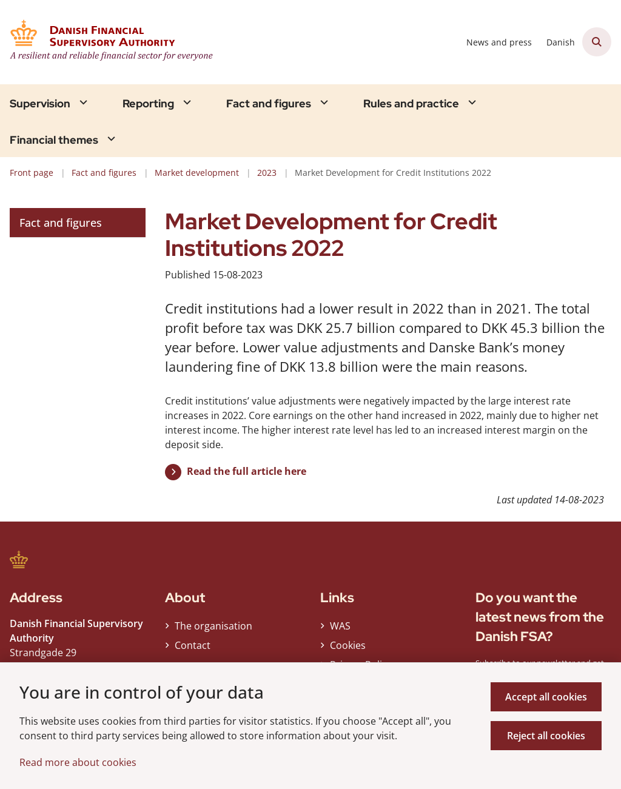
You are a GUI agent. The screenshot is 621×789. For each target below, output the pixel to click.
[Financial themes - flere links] (109, 138)
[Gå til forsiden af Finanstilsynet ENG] (120, 42)
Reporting (148, 103)
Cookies (348, 645)
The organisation (213, 626)
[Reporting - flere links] (185, 102)
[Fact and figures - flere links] (322, 102)
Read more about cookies (77, 762)
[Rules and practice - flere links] (470, 102)
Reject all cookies (546, 735)
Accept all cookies (546, 696)
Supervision (40, 103)
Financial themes (54, 140)
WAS (340, 626)
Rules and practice (411, 103)
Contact (192, 645)
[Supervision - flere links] (81, 102)
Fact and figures (268, 103)
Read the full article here (246, 471)
